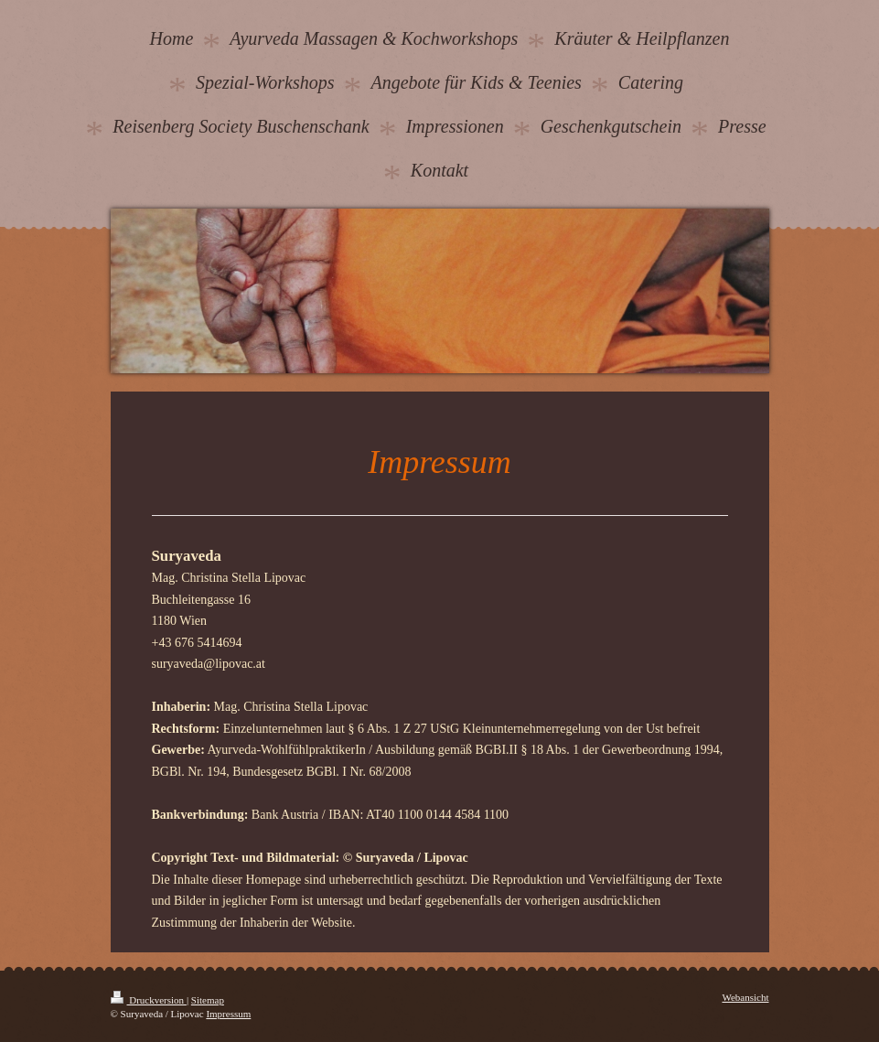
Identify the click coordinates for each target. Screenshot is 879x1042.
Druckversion (149, 999)
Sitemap (207, 999)
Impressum (228, 1013)
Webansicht (745, 997)
